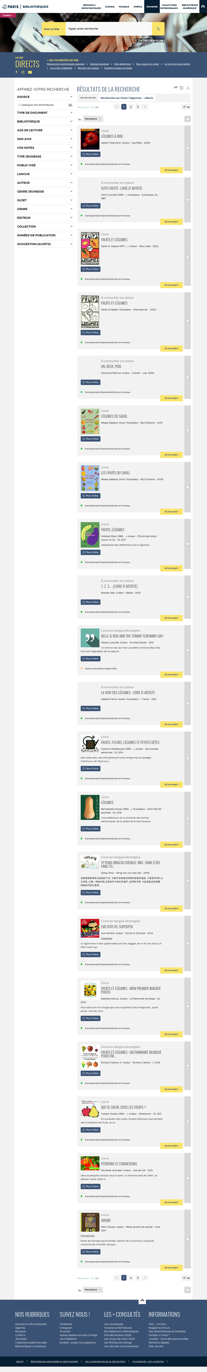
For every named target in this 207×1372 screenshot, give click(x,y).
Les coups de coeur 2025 (119, 1348)
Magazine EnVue (159, 1337)
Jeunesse (21, 1348)
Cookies (153, 1348)
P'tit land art (87, 1245)
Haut (142, 1310)
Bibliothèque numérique (30, 1355)
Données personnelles (174, 1348)
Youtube (65, 1341)
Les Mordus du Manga (118, 1352)
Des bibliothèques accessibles (167, 1341)
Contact (161, 1333)
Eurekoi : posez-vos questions (78, 1352)
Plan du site (156, 1355)
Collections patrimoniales (31, 1352)
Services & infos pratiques (31, 1333)
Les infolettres (68, 1348)
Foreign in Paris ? (159, 1344)
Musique (20, 1341)
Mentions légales (159, 1352)
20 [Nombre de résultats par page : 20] (185, 107)
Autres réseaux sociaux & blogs (78, 1344)
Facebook (66, 1333)
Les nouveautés (113, 1333)
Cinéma (20, 1344)
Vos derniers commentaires (121, 1355)
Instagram (66, 1337)
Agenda (20, 1337)
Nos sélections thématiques (121, 1341)
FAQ (151, 1333)
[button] (203, 6)
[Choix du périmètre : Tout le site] (54, 29)
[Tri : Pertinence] (93, 119)
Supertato (107, 947)
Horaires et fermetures (118, 1337)
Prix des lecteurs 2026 (117, 1344)
